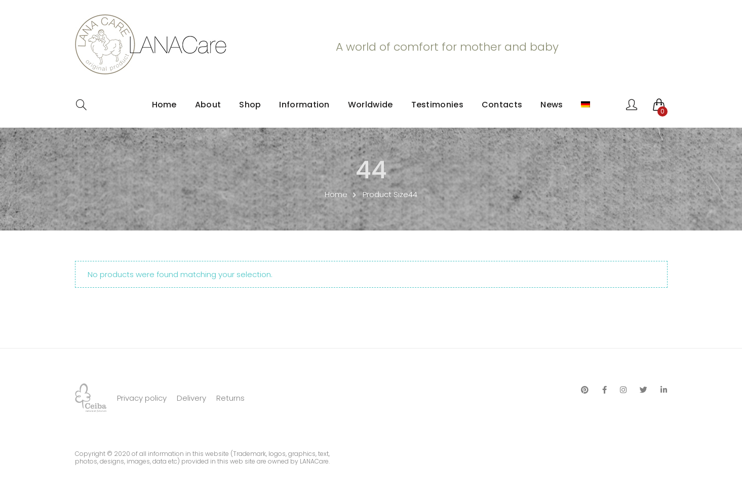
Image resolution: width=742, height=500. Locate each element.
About (208, 104)
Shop (250, 104)
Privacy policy (142, 398)
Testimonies (437, 104)
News (551, 104)
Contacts (502, 104)
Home (164, 104)
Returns (230, 398)
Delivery (191, 398)
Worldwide (370, 104)
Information (304, 104)
